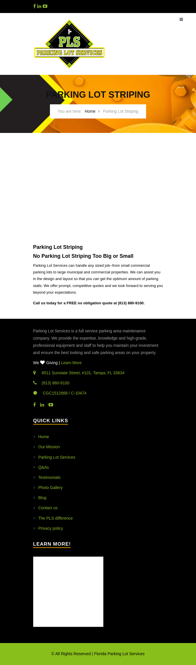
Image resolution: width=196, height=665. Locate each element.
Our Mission (49, 446)
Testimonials (49, 477)
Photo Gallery (50, 487)
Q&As (43, 467)
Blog (42, 497)
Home (90, 111)
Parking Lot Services (56, 457)
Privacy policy (50, 528)
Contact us (48, 507)
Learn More (71, 362)
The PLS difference (55, 518)
